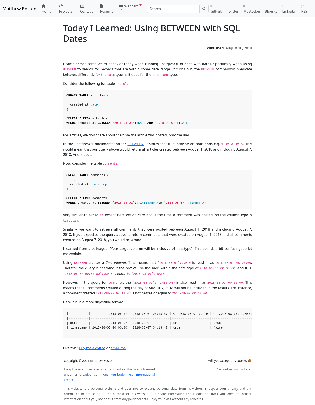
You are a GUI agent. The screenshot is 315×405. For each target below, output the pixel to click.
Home (47, 9)
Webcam (130, 7)
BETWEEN (135, 143)
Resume (106, 9)
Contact (86, 9)
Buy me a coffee (92, 348)
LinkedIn (289, 9)
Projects (65, 9)
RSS (304, 9)
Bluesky (271, 9)
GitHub (216, 9)
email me (118, 348)
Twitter (232, 9)
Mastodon (251, 9)
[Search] (173, 9)
